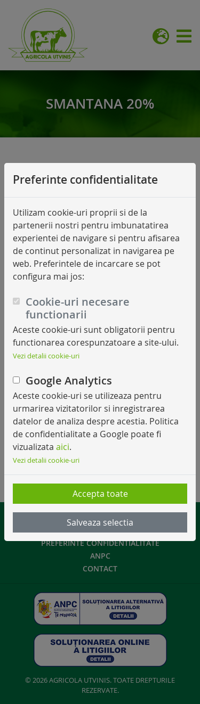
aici (62, 447)
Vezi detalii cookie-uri (46, 356)
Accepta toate (100, 494)
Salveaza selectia (100, 522)
